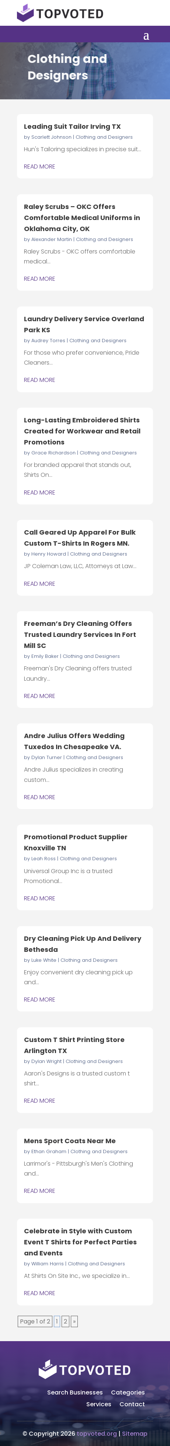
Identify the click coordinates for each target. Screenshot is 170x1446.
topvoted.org (97, 1433)
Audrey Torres (48, 340)
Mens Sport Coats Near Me (70, 1140)
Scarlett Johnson (51, 137)
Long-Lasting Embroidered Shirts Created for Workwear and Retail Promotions (82, 431)
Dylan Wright (46, 1061)
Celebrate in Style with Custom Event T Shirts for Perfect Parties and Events (80, 1242)
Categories (128, 1393)
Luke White (43, 960)
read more (39, 166)
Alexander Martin (51, 239)
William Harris (47, 1263)
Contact (132, 1405)
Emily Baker (45, 656)
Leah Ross (43, 858)
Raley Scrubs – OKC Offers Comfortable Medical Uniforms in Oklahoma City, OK (82, 217)
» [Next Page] (74, 1321)
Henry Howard (48, 553)
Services (98, 1405)
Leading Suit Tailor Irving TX (72, 126)
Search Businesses (75, 1393)
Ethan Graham (48, 1151)
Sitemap (135, 1433)
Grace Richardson (53, 452)
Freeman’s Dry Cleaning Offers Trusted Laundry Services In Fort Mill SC (80, 634)
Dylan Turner (46, 757)
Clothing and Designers (104, 137)
